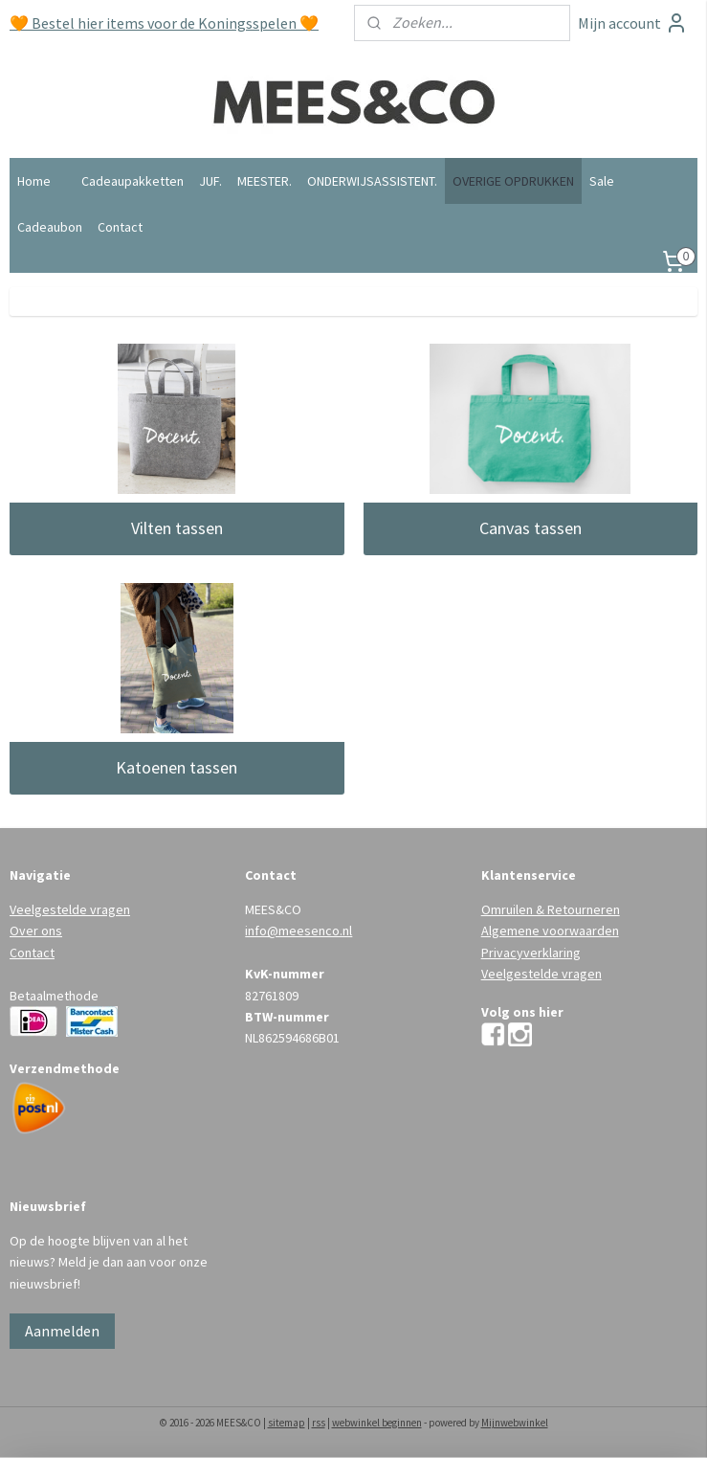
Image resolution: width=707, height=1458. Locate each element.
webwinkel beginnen (377, 1422)
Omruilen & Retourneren (550, 909)
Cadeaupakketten (132, 181)
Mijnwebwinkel (514, 1422)
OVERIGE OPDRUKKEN (513, 181)
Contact (120, 227)
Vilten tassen (177, 528)
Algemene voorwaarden (550, 930)
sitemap (286, 1422)
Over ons (36, 930)
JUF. (210, 181)
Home (34, 181)
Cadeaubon (49, 227)
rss (318, 1422)
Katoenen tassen (176, 767)
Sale (601, 181)
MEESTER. (264, 181)
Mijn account (633, 22)
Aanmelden (62, 1330)
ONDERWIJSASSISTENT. (372, 181)
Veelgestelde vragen (70, 909)
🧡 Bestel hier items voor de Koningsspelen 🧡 (164, 23)
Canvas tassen (530, 528)
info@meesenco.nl (298, 930)
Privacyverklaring (531, 952)
